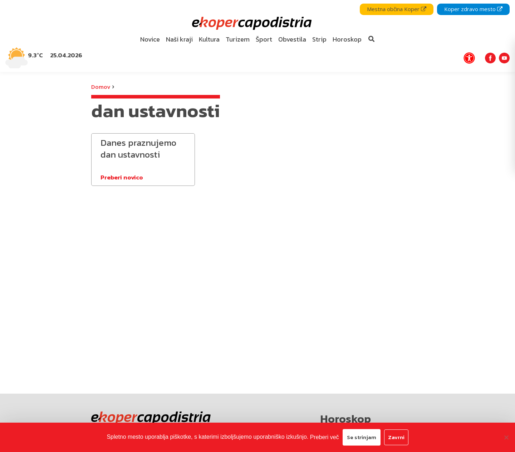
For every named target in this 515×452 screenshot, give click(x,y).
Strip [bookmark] (319, 39)
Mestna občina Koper (396, 9)
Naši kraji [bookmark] (179, 39)
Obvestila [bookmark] (292, 39)
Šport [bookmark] (264, 39)
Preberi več (324, 437)
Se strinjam (361, 437)
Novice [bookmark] (150, 39)
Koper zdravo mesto (473, 9)
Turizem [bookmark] (238, 39)
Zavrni (396, 437)
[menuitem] (150, 39)
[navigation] (257, 36)
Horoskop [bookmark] (347, 39)
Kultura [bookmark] (209, 39)
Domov (100, 86)
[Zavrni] (506, 437)
